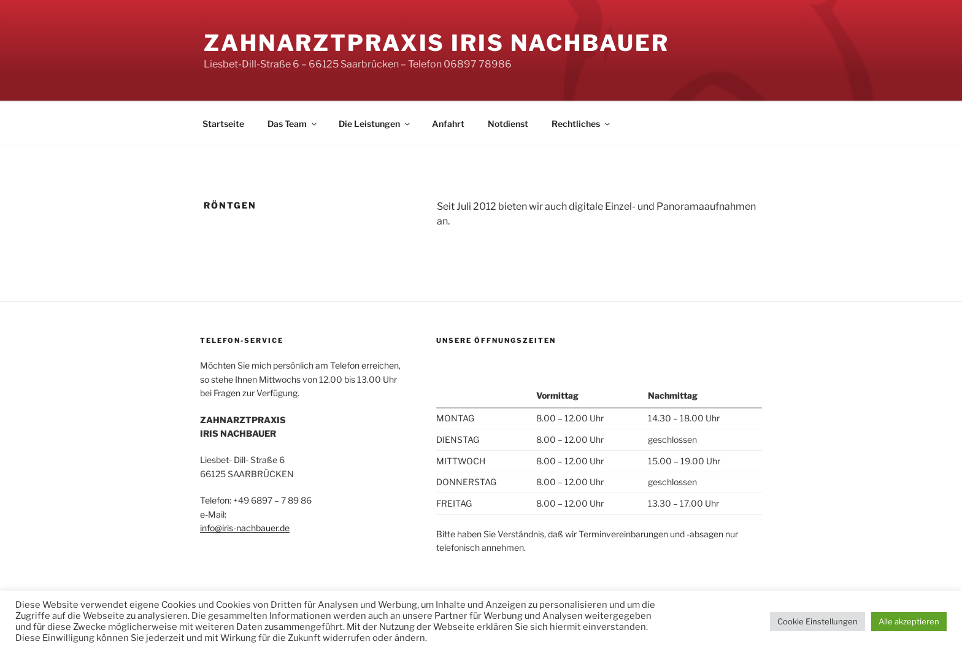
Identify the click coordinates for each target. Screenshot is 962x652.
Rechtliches (582, 123)
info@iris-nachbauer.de (245, 528)
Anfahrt (448, 123)
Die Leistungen (375, 123)
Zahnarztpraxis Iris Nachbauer (436, 42)
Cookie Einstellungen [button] (817, 621)
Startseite (223, 123)
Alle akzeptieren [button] (909, 621)
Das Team (292, 123)
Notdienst (508, 123)
